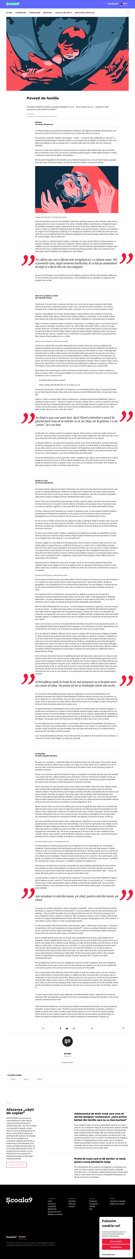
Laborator (20, 13)
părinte (26, 1079)
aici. (107, 1016)
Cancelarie (34, 13)
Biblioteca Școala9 (84, 13)
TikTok (92, 1206)
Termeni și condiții (117, 1201)
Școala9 (67, 1054)
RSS (91, 1209)
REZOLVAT (47, 13)
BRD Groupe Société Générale (24, 1243)
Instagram (93, 1204)
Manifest (72, 1201)
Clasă (9, 13)
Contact (72, 1206)
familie (13, 1079)
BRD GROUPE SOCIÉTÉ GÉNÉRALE (43, 1245)
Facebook (93, 1201)
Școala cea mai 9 (63, 13)
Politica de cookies (117, 1204)
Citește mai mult (16, 1164)
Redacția (72, 1204)
